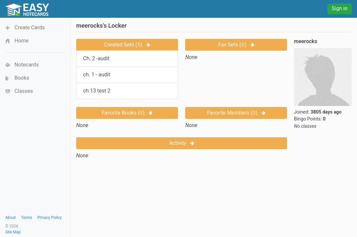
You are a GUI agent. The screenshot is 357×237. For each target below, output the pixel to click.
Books (21, 78)
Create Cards (29, 27)
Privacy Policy (49, 217)
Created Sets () (127, 44)
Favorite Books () (127, 113)
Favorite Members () (236, 113)
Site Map (13, 232)
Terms (26, 217)
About (10, 217)
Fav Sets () (236, 44)
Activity (181, 143)
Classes (23, 91)
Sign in (339, 8)
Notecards (26, 65)
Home (21, 41)
